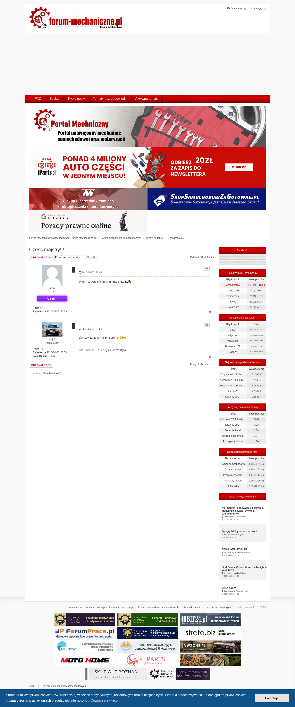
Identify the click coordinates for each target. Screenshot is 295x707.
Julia (232, 329)
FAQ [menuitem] (38, 98)
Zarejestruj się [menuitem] (236, 8)
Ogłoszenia (240, 517)
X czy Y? (233, 391)
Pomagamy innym (233, 441)
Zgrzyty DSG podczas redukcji (239, 531)
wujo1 (52, 339)
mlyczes (232, 335)
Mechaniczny (233, 285)
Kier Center (228, 517)
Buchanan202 (232, 346)
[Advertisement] (147, 64)
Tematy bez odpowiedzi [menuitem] (110, 98)
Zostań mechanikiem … (233, 385)
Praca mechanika (232, 475)
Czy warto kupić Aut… (233, 374)
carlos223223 (232, 307)
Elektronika (233, 486)
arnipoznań (233, 296)
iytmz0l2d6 (232, 340)
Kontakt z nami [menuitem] (192, 607)
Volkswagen (238, 535)
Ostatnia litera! (233, 430)
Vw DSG (227, 535)
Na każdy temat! (233, 480)
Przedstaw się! (233, 469)
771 (252, 290)
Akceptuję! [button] (272, 698)
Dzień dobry (229, 588)
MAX (52, 287)
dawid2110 (233, 290)
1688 (251, 284)
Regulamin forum (244, 552)
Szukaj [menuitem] (54, 98)
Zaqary (232, 352)
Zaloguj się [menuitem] (258, 8)
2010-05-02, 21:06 (90, 328)
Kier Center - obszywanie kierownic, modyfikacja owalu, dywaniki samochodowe (243, 510)
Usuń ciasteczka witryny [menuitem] (218, 607)
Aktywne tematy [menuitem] (147, 98)
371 (252, 307)
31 (41, 348)
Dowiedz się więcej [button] (104, 700)
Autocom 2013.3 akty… (233, 380)
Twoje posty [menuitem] (76, 98)
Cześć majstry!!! (46, 249)
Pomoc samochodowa (233, 464)
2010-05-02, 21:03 (90, 272)
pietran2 (227, 573)
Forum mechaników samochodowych (65, 686)
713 (252, 296)
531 (252, 301)
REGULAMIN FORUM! (234, 549)
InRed (232, 301)
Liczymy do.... (232, 396)
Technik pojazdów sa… (232, 435)
